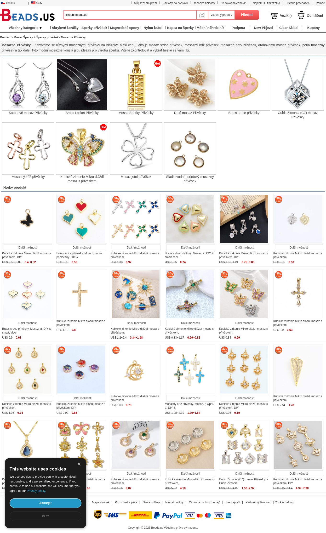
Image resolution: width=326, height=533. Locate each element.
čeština (8, 3)
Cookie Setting (284, 502)
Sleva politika (151, 502)
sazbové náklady (204, 3)
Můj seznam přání (145, 3)
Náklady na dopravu (175, 3)
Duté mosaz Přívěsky (190, 113)
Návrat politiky (174, 502)
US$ (36, 3)
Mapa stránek (100, 502)
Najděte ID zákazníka (266, 3)
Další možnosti (27, 247)
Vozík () (286, 15)
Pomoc (320, 3)
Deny (45, 516)
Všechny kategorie (25, 28)
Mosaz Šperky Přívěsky (136, 113)
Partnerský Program (258, 502)
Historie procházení (298, 3)
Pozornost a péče (126, 502)
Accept (45, 503)
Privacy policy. (36, 491)
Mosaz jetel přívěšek (136, 177)
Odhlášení (315, 15)
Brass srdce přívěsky (243, 113)
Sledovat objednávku (233, 3)
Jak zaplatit (233, 502)
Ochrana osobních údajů (204, 502)
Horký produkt (14, 187)
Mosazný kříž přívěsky (28, 177)
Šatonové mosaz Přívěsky (28, 113)
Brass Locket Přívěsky (82, 113)
